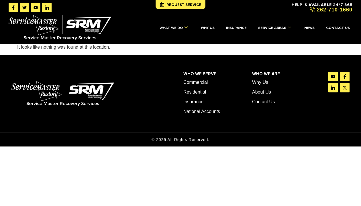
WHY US (206, 27)
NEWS (310, 27)
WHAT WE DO (171, 27)
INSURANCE (236, 27)
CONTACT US (340, 27)
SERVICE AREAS (275, 27)
